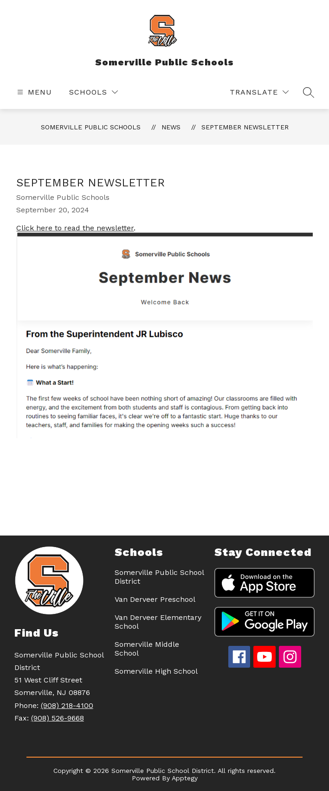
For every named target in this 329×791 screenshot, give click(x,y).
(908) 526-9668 (57, 718)
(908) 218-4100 (67, 705)
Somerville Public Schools (91, 127)
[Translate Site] (259, 92)
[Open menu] (33, 92)
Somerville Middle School (147, 648)
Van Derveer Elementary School (158, 622)
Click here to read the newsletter (75, 227)
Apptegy (185, 778)
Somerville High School (156, 671)
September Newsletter (245, 127)
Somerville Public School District (159, 577)
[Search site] (308, 92)
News (171, 127)
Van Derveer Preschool (155, 599)
